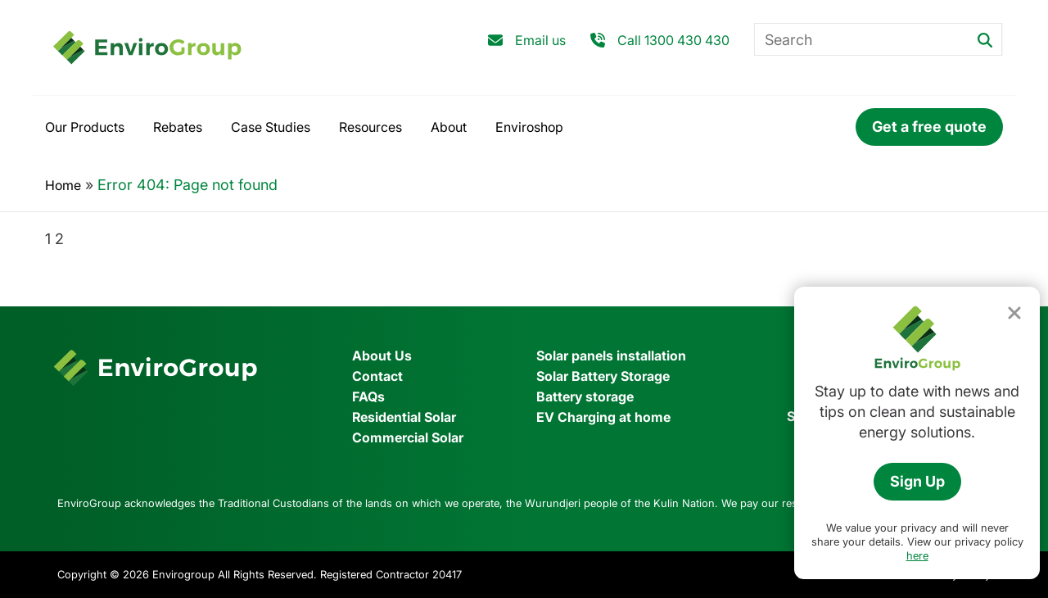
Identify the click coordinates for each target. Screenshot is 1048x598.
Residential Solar (404, 417)
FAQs (368, 396)
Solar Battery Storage (603, 376)
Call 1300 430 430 (673, 40)
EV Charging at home (603, 417)
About (449, 127)
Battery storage (585, 396)
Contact (377, 376)
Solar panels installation (611, 355)
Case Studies (270, 127)
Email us (540, 40)
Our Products (84, 127)
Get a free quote (929, 126)
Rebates (177, 127)
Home (63, 185)
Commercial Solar (407, 437)
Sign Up (917, 481)
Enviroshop (529, 127)
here (917, 555)
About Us (382, 355)
